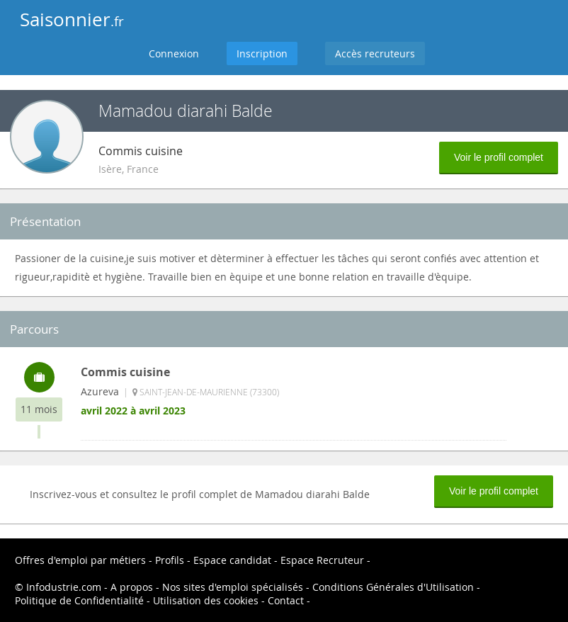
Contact (286, 600)
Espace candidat (232, 560)
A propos (131, 587)
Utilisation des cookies (206, 600)
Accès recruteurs (375, 53)
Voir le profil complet (498, 157)
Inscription (262, 53)
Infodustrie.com (63, 587)
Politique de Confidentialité (79, 600)
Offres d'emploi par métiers (80, 560)
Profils (169, 560)
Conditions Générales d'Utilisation (393, 587)
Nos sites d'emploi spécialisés (232, 587)
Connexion (174, 53)
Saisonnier (72, 19)
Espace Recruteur (322, 560)
